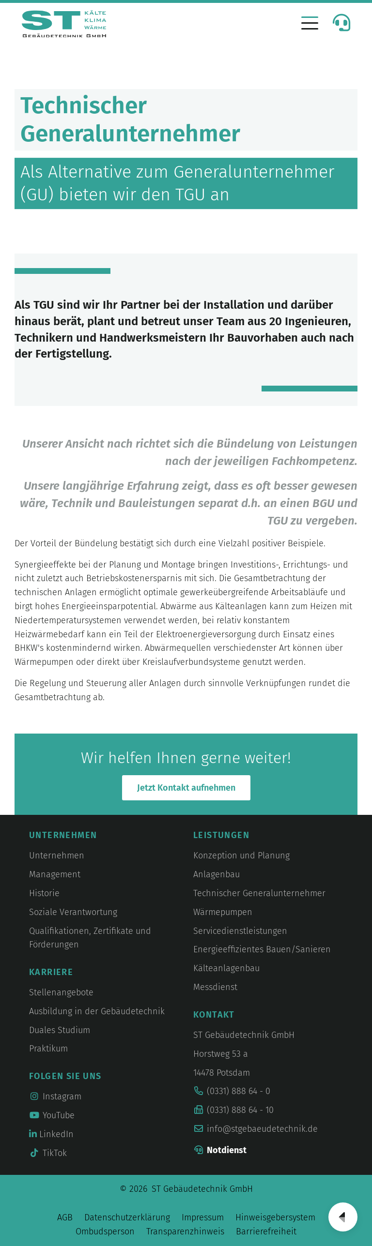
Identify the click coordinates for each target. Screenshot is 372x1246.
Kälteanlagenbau (226, 968)
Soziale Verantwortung (73, 912)
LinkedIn (51, 1134)
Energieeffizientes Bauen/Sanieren (262, 949)
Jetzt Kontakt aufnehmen (186, 787)
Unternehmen (56, 855)
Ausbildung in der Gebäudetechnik (97, 1011)
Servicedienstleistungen (240, 931)
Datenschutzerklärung (127, 1217)
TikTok (48, 1153)
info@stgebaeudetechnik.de (262, 1129)
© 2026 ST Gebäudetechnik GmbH (186, 1189)
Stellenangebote (61, 992)
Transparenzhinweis (185, 1231)
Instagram (55, 1096)
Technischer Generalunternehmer (259, 893)
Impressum (203, 1217)
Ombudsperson (105, 1231)
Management (54, 874)
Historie (44, 893)
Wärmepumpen (222, 912)
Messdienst (215, 987)
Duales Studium (59, 1030)
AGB (65, 1217)
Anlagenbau (216, 874)
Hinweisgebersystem (275, 1217)
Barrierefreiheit (266, 1231)
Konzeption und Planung (241, 855)
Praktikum (48, 1048)
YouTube (52, 1115)
